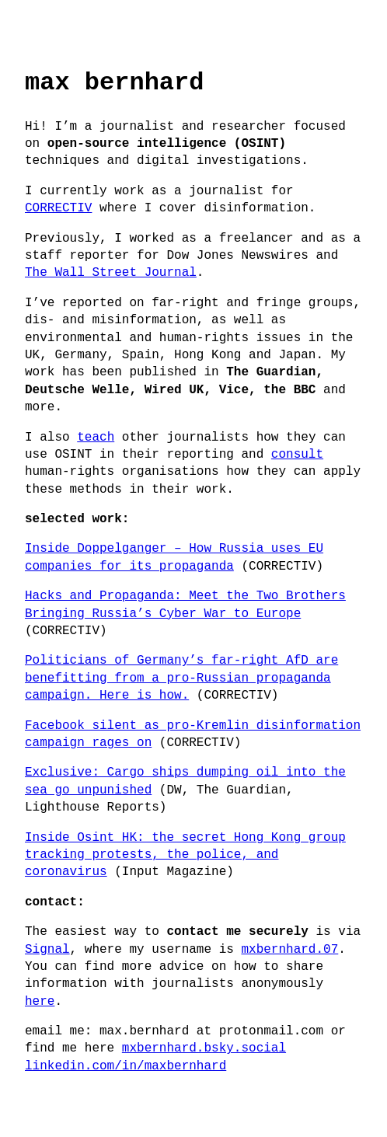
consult (297, 455)
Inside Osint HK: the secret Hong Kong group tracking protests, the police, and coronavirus (185, 855)
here (39, 1002)
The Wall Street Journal (111, 273)
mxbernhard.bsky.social (204, 1048)
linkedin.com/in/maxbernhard (125, 1066)
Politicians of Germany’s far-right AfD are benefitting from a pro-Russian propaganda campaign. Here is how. (181, 678)
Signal (47, 950)
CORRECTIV (58, 208)
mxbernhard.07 (289, 950)
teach (95, 438)
